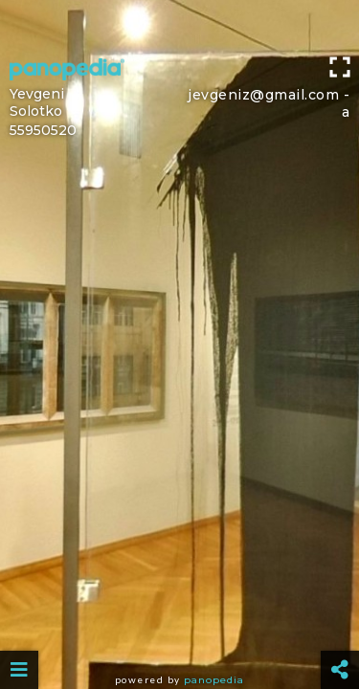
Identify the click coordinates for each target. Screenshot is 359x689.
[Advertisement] (179, 24)
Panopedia (214, 680)
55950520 (43, 130)
